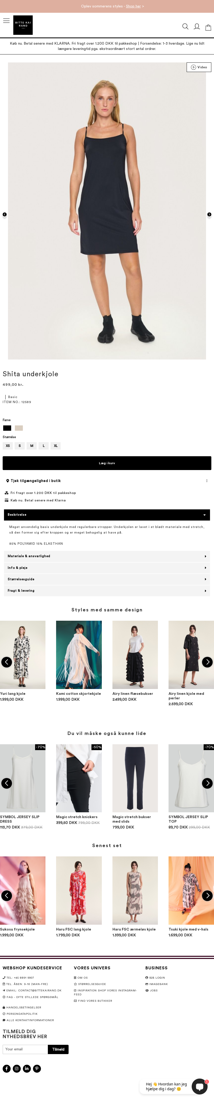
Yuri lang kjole (13, 694)
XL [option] (55, 445)
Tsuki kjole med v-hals (188, 929)
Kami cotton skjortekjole (78, 694)
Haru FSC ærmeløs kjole (134, 929)
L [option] (43, 445)
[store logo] (23, 25)
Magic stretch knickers (77, 817)
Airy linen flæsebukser (132, 694)
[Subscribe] (58, 1049)
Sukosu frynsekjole (17, 929)
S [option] (20, 445)
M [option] (31, 445)
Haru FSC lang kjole (73, 929)
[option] (7, 428)
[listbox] (107, 428)
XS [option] (8, 445)
